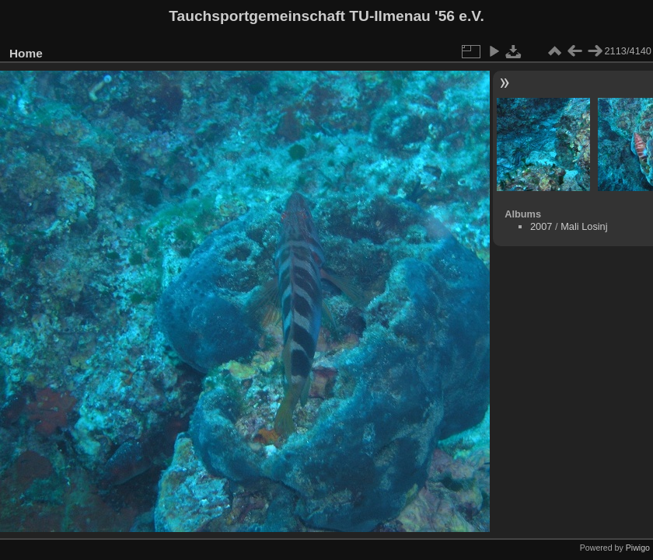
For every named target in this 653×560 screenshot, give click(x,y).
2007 (541, 226)
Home (26, 53)
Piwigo (638, 547)
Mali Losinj (583, 226)
